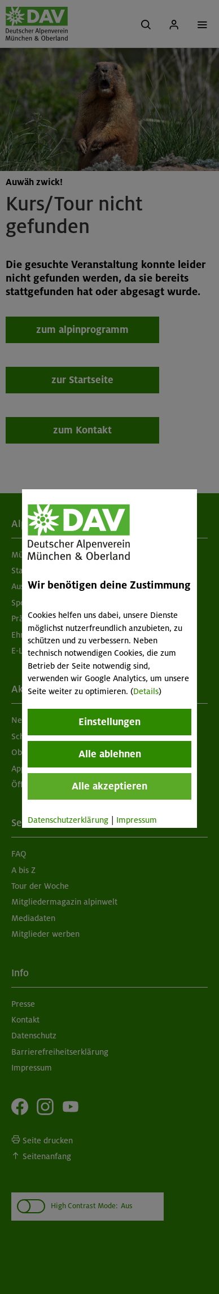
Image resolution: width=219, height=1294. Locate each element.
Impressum (136, 820)
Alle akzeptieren (109, 786)
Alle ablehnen (109, 754)
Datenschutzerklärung (68, 820)
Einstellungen (109, 722)
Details (146, 691)
